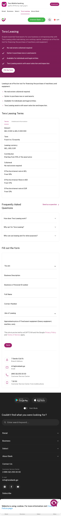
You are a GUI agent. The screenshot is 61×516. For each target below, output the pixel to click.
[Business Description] (30, 275)
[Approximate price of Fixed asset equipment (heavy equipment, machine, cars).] (30, 322)
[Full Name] (30, 294)
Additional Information (19, 121)
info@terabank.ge (10, 480)
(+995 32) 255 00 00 (11, 472)
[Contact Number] (30, 304)
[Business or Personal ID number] (30, 285)
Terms (6, 121)
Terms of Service (13, 335)
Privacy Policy (50, 332)
